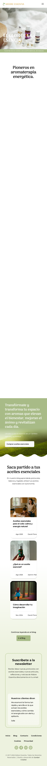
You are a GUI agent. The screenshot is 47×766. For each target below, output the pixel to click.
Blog (15, 736)
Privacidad (28, 741)
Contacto (24, 736)
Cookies (17, 741)
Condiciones (36, 736)
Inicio (7, 736)
